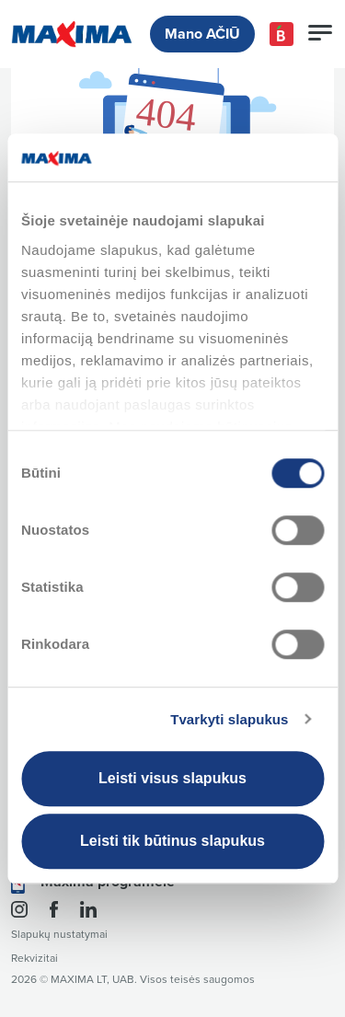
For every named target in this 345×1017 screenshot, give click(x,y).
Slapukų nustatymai (59, 935)
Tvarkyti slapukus (229, 719)
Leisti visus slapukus (172, 778)
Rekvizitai (34, 958)
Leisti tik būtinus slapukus (172, 841)
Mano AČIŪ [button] (202, 34)
